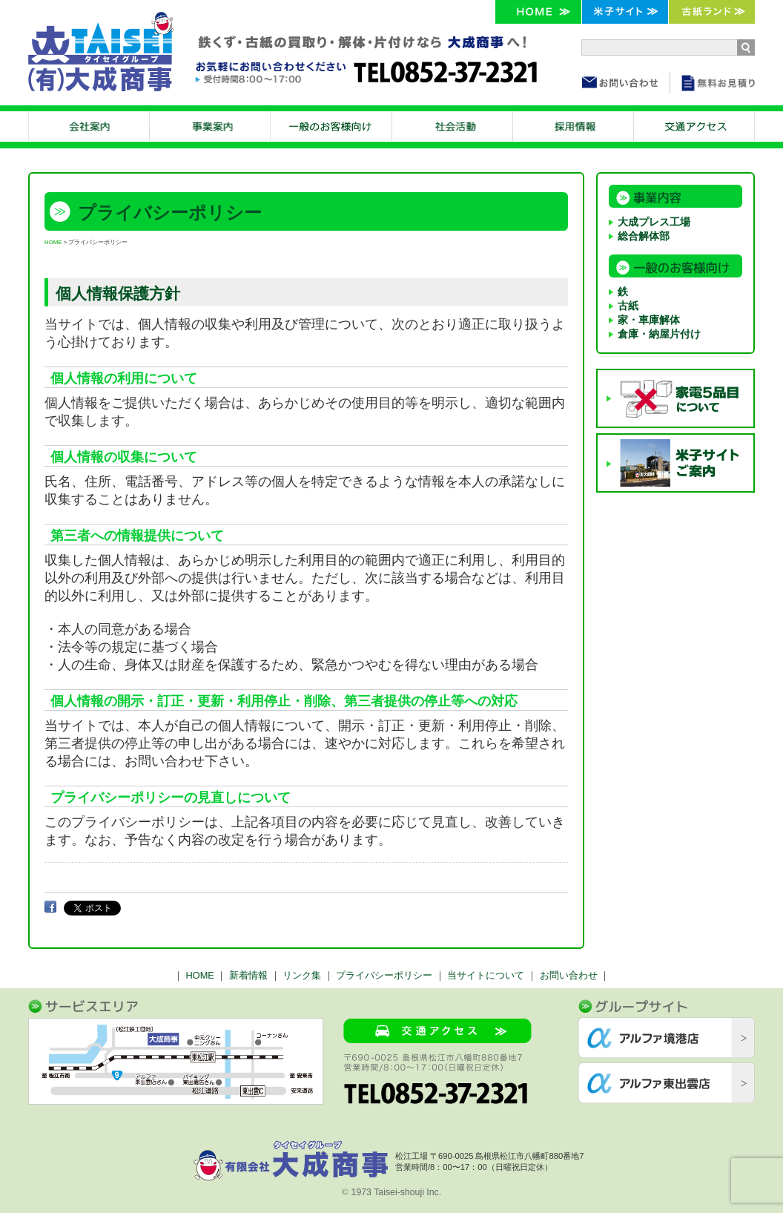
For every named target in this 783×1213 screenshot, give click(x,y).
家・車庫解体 (649, 320)
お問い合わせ (569, 975)
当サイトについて (485, 975)
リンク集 (302, 975)
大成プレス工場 (654, 222)
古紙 (628, 306)
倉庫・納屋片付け (659, 334)
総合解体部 (644, 236)
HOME (53, 242)
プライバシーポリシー (384, 975)
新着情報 (248, 975)
